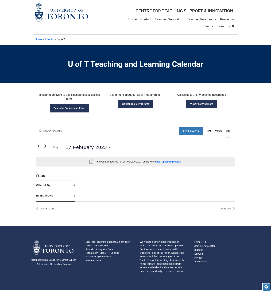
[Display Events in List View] (209, 131)
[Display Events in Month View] (218, 131)
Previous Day (46, 209)
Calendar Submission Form (69, 108)
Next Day (227, 209)
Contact (145, 19)
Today (55, 147)
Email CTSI (200, 243)
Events (208, 26)
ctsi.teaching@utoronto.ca (100, 258)
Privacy (198, 260)
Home (132, 19)
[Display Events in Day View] (228, 131)
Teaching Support (169, 19)
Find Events (191, 131)
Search (224, 26)
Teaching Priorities (202, 19)
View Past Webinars (201, 104)
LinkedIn (199, 256)
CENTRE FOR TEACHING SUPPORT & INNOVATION (184, 10)
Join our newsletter (204, 247)
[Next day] (45, 146)
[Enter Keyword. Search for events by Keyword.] (107, 131)
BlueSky (198, 251)
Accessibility (201, 264)
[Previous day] (38, 146)
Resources (227, 19)
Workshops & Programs (135, 104)
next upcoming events (168, 161)
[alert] (135, 162)
